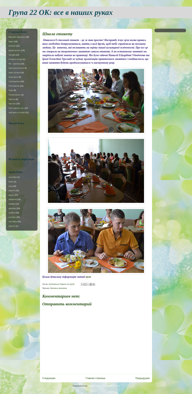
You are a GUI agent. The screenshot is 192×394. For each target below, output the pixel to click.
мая (10, 186)
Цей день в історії (17, 112)
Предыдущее (142, 378)
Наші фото (13, 77)
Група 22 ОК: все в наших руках (60, 12)
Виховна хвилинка (58, 288)
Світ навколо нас (16, 108)
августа (12, 226)
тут (88, 276)
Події (11, 90)
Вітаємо (12, 46)
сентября (13, 177)
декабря (12, 208)
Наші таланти (15, 72)
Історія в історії (15, 59)
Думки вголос (15, 50)
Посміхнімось (15, 95)
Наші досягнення (16, 68)
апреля (12, 190)
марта (11, 195)
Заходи (12, 55)
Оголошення (14, 81)
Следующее (48, 378)
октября (12, 217)
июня (11, 181)
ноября (12, 213)
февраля (13, 199)
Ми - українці (14, 64)
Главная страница (95, 378)
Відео (11, 41)
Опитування (14, 86)
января (12, 204)
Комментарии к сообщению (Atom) (103, 386)
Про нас (12, 103)
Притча (12, 99)
